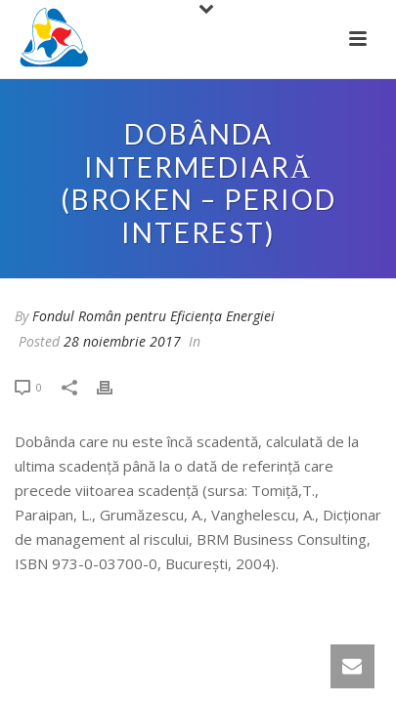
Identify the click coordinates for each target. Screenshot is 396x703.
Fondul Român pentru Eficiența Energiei (153, 316)
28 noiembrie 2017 (122, 341)
